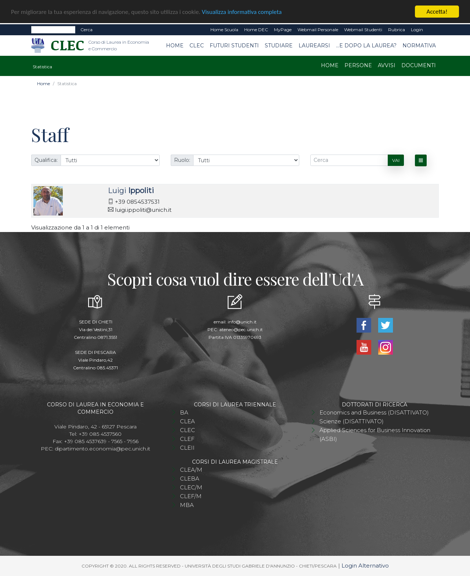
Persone (358, 65)
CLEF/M (191, 496)
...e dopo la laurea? (366, 45)
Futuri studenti (234, 45)
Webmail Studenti (363, 29)
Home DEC (256, 29)
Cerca (86, 29)
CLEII (187, 447)
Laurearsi (314, 45)
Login (417, 29)
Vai (396, 160)
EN (432, 30)
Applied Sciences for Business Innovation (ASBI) (374, 434)
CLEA (187, 421)
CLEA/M (191, 469)
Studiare (279, 45)
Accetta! (437, 11)
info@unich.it (242, 322)
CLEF (187, 438)
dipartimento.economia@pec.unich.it (102, 448)
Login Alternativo (365, 565)
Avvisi (386, 65)
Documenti (418, 65)
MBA (187, 504)
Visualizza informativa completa (242, 11)
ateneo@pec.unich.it (241, 329)
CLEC (196, 45)
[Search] (53, 29)
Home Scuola (224, 29)
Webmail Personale (317, 29)
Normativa (419, 45)
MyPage (283, 29)
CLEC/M (191, 487)
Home (175, 45)
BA (184, 412)
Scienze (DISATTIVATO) (351, 421)
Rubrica (396, 29)
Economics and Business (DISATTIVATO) (374, 412)
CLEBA (189, 478)
